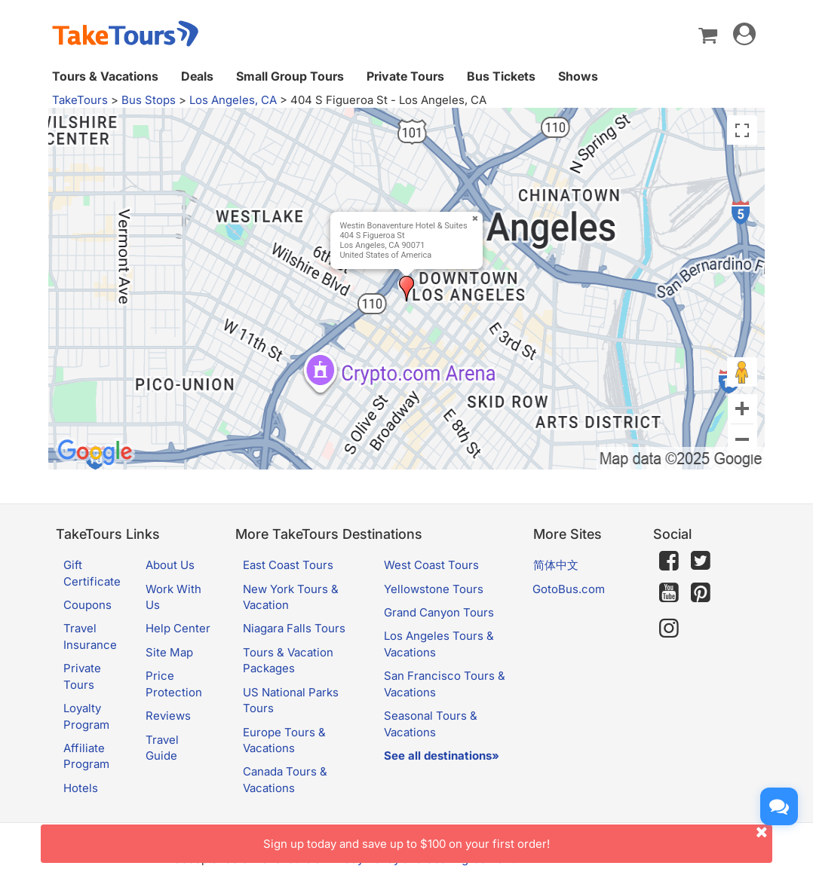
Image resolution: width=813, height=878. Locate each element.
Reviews (168, 715)
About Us (170, 565)
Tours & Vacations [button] (105, 76)
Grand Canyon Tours (439, 612)
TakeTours (80, 100)
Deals (197, 76)
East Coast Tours (288, 565)
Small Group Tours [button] (290, 76)
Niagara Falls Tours (294, 628)
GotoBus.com (568, 589)
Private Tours (405, 76)
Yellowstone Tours (433, 589)
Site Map (169, 652)
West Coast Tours (431, 565)
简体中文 (555, 565)
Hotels (80, 788)
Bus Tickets (501, 76)
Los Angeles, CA (233, 100)
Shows (578, 76)
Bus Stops (148, 100)
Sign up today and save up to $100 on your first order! (517, 837)
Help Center (178, 628)
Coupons (87, 605)
